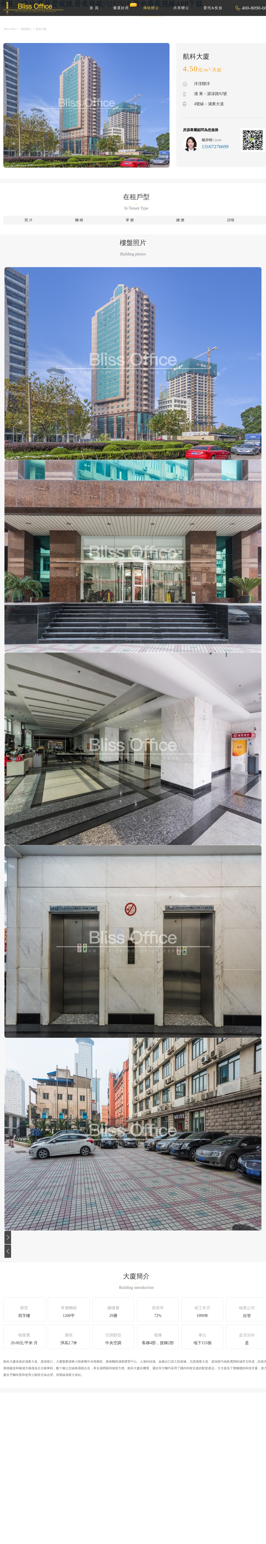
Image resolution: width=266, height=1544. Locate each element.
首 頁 (94, 8)
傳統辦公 (151, 8)
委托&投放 (213, 8)
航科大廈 (41, 29)
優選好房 (123, 6)
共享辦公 (181, 8)
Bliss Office (10, 29)
